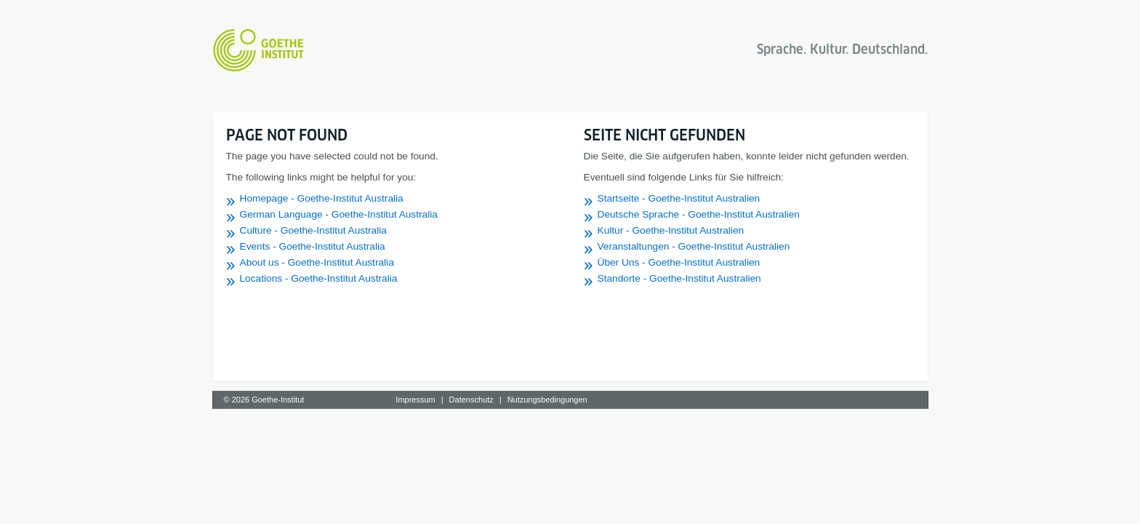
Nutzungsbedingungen (547, 399)
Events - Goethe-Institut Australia (312, 246)
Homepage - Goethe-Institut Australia (322, 198)
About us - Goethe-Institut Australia (317, 262)
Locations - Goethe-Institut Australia (319, 278)
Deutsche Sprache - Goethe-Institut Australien (699, 214)
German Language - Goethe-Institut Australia (339, 214)
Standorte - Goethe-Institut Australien (679, 278)
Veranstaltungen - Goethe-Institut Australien (694, 246)
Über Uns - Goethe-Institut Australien (679, 262)
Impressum (415, 399)
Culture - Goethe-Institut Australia (313, 230)
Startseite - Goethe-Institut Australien (679, 198)
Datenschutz (471, 399)
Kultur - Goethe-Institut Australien (671, 230)
